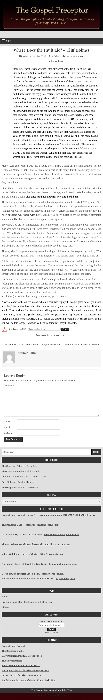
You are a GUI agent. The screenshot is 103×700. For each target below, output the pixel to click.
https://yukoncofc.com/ (52, 554)
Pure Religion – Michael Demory (19, 482)
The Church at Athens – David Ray (19, 466)
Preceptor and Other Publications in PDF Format (27, 602)
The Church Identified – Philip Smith (21, 471)
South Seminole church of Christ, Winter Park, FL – (29, 680)
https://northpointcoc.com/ (63, 564)
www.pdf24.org (51, 632)
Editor (57, 56)
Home (5, 596)
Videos (5, 607)
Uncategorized (57, 335)
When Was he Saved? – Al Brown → (83, 344)
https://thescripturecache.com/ (42, 525)
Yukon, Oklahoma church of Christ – (21, 665)
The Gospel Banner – (13, 661)
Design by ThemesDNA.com (51, 695)
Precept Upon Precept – (14, 646)
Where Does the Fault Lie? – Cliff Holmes (52, 50)
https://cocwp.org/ (65, 578)
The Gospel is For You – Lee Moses (20, 487)
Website (8, 433)
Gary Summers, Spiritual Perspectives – (23, 656)
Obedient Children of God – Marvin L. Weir (24, 476)
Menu (8, 40)
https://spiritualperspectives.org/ (61, 534)
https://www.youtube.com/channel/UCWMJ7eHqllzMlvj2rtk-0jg (61, 515)
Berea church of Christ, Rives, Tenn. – (22, 675)
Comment (10, 385)
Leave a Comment (75, 56)
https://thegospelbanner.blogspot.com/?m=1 (47, 544)
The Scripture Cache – (14, 651)
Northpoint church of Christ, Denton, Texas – (25, 670)
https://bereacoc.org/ (53, 574)
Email (7, 427)
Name (8, 421)
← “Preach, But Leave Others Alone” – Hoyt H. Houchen (31, 344)
